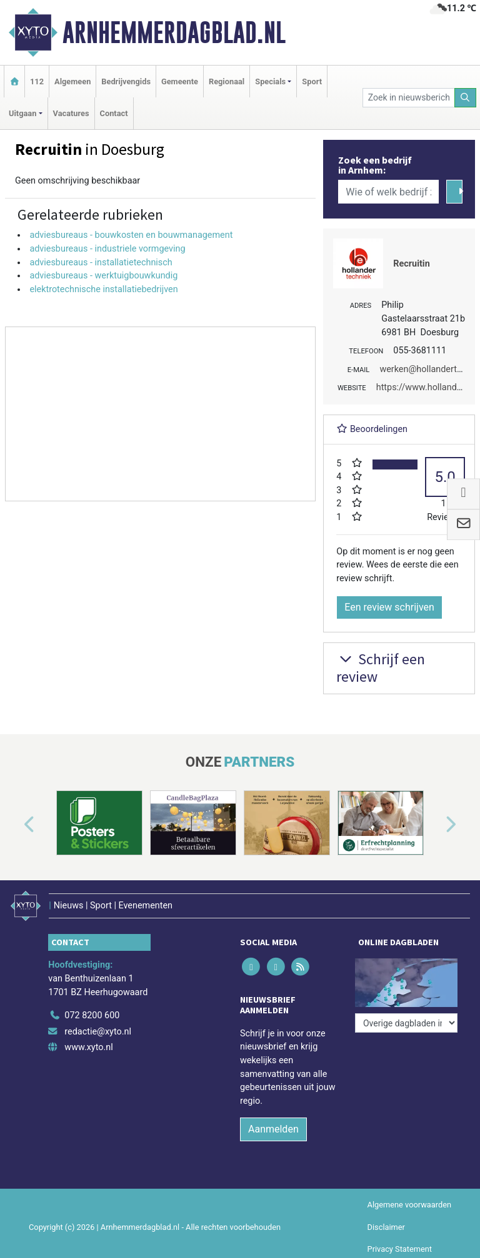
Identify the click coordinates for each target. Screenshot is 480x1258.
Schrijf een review (380, 668)
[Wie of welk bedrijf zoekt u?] (388, 192)
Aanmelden (273, 1129)
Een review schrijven (389, 607)
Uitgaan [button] (22, 113)
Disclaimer (386, 1227)
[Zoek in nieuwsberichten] (408, 97)
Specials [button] (270, 81)
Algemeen (72, 81)
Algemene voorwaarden (409, 1204)
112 (37, 81)
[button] (15, 825)
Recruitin (411, 263)
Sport (312, 81)
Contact (114, 113)
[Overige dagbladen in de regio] (406, 1023)
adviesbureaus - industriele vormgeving (107, 248)
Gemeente (179, 81)
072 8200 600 (91, 1015)
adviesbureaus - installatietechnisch (100, 262)
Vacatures (71, 113)
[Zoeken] (465, 97)
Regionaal (226, 81)
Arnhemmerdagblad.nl (174, 32)
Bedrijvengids (126, 81)
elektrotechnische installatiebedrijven (103, 289)
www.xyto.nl (88, 1047)
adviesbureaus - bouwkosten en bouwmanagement (130, 235)
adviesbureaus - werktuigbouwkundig (103, 275)
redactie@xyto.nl (97, 1031)
